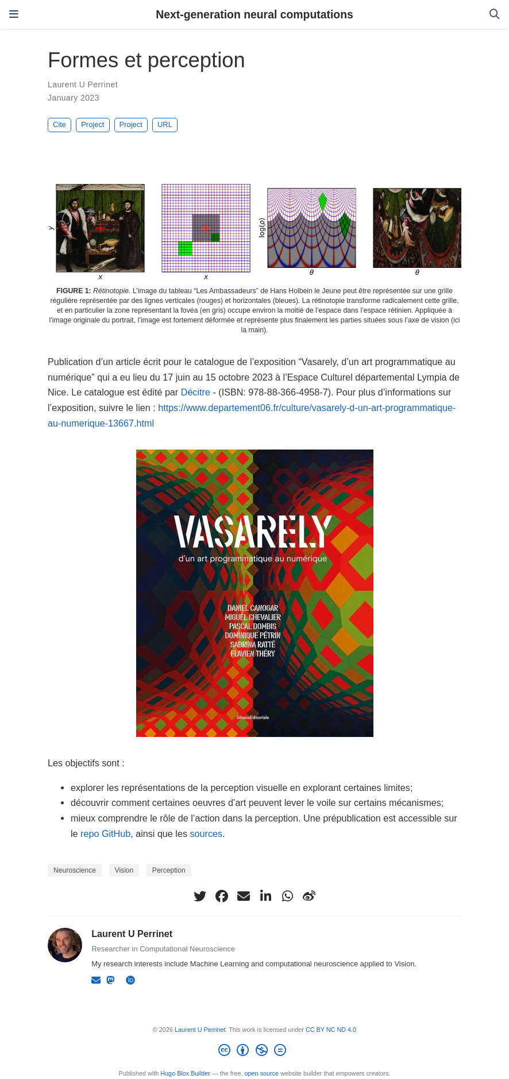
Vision (124, 870)
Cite (59, 124)
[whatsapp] (287, 896)
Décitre (195, 392)
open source (262, 1073)
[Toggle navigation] (13, 14)
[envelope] (243, 896)
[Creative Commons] (254, 1052)
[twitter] (200, 896)
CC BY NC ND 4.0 (331, 1029)
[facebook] (221, 896)
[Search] (494, 14)
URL (164, 124)
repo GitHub (105, 833)
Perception (169, 870)
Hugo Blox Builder (185, 1073)
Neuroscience (74, 870)
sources (206, 833)
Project (92, 124)
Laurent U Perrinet (83, 84)
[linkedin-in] (265, 896)
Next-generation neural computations (254, 14)
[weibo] (309, 896)
